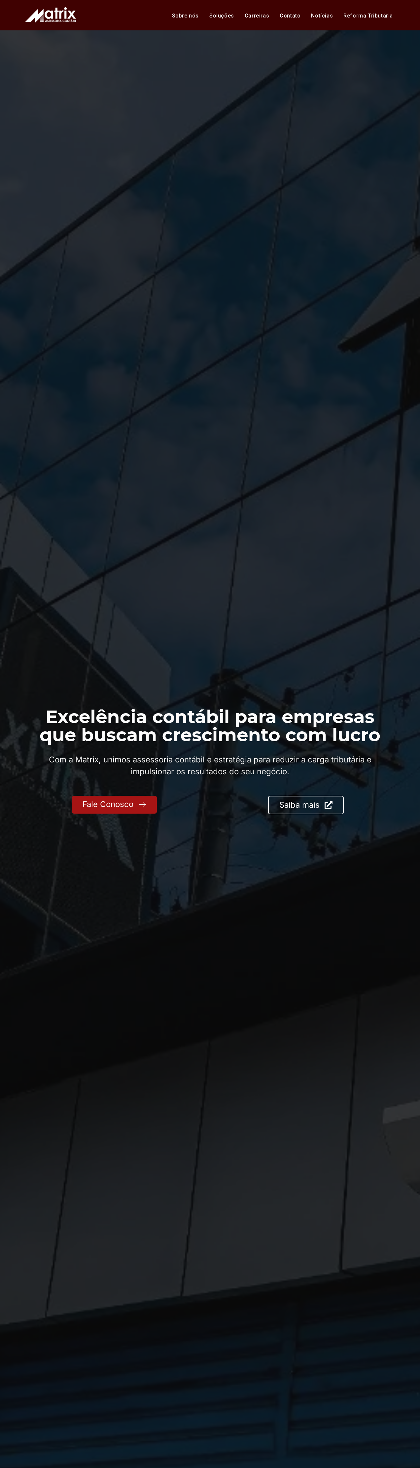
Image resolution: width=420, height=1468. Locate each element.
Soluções (221, 16)
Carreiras (257, 16)
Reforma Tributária (368, 16)
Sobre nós (185, 16)
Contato (290, 16)
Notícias (322, 16)
